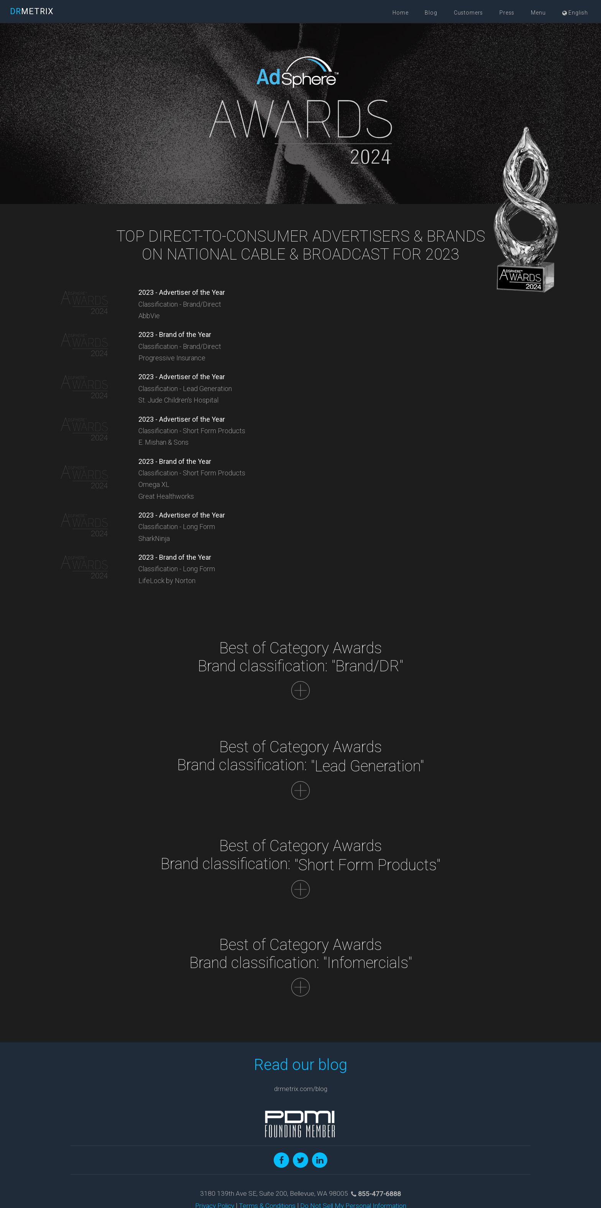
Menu (538, 13)
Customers (468, 13)
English (575, 13)
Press (506, 13)
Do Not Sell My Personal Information (353, 1164)
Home (400, 13)
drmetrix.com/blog (300, 1047)
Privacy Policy (214, 1164)
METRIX (32, 11)
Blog (431, 13)
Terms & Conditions (267, 1164)
